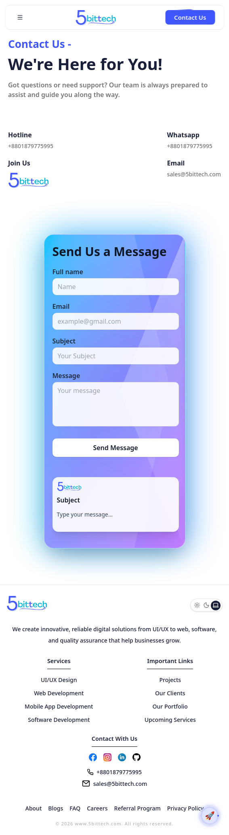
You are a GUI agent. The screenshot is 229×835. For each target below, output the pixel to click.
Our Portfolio (170, 706)
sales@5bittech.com (194, 174)
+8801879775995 (30, 146)
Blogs (55, 808)
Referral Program (137, 808)
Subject (64, 341)
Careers (97, 808)
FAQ (74, 808)
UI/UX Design (59, 680)
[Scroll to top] (209, 815)
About (33, 808)
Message (66, 375)
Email (61, 306)
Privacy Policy (185, 808)
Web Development (59, 693)
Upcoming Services (170, 719)
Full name (68, 271)
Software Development (59, 719)
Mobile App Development (59, 706)
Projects (170, 680)
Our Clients (170, 693)
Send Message (115, 447)
